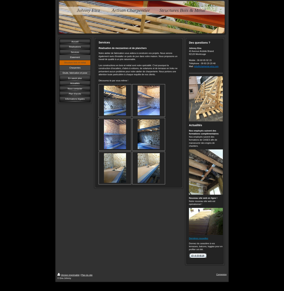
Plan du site (86, 275)
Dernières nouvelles (198, 238)
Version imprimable (68, 275)
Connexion (221, 274)
